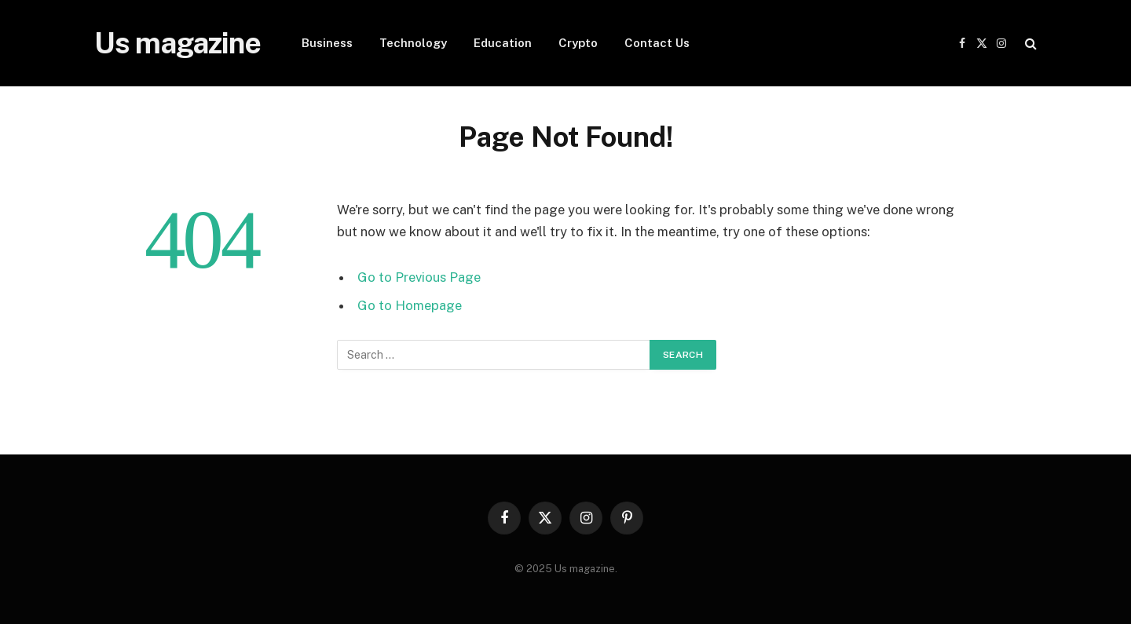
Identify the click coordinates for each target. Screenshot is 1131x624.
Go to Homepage (409, 305)
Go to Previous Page (419, 277)
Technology (413, 42)
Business (327, 42)
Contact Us (657, 42)
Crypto (578, 42)
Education (503, 42)
